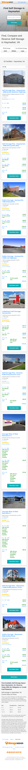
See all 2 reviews (6, 383)
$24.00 (24, 216)
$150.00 (24, 606)
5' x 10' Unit (5, 107)
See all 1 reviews (6, 521)
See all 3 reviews (6, 154)
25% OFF (4, 334)
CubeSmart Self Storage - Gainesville (11, 312)
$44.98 (24, 333)
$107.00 (24, 281)
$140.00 (24, 228)
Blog (14, 748)
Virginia (11, 739)
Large (22, 51)
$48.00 (24, 220)
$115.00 (24, 165)
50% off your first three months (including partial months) (5, 453)
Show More (14, 677)
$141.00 (24, 665)
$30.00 (24, 159)
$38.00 (24, 654)
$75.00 (24, 472)
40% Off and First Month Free (5, 328)
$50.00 (24, 272)
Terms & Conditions (20, 757)
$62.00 (24, 107)
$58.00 (24, 164)
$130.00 (24, 403)
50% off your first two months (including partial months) (5, 531)
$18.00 (24, 214)
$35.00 (24, 388)
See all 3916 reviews (6, 644)
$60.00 (24, 394)
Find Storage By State (7, 747)
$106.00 (24, 660)
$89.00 (24, 109)
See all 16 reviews (6, 321)
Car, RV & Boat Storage (21, 48)
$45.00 (24, 270)
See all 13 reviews (6, 210)
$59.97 (24, 334)
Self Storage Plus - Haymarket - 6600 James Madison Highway (14, 91)
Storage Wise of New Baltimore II (10, 435)
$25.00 (24, 460)
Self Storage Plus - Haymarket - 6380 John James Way (13, 145)
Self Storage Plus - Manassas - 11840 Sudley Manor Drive (13, 586)
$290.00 (24, 172)
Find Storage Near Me (11, 757)
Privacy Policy (8, 758)
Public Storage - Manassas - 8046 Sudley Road (12, 635)
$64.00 (24, 222)
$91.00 (24, 276)
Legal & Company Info (16, 758)
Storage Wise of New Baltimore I (10, 512)
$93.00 (24, 338)
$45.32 (24, 327)
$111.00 (24, 112)
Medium (14, 51)
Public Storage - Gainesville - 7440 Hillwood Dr (13, 201)
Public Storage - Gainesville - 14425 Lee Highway (13, 257)
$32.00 (24, 650)
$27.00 (24, 103)
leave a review (11, 99)
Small (5, 51)
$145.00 (24, 170)
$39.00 (24, 104)
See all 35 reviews (6, 266)
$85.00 (24, 550)
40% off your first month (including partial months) (13, 554)
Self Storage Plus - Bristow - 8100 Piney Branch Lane (12, 373)
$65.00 (24, 399)
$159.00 (24, 113)
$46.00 (24, 600)
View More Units (14, 118)
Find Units (14, 22)
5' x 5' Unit (5, 103)
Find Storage (5, 739)
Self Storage (6, 48)
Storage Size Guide (19, 747)
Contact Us (23, 758)
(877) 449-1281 (22, 2)
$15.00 (24, 158)
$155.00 (24, 343)
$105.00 (24, 226)
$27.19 (24, 325)
